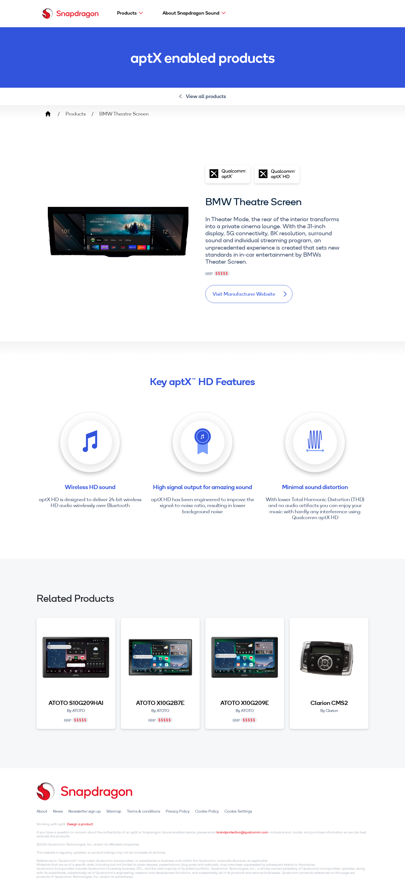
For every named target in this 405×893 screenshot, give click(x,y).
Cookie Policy (207, 811)
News (58, 811)
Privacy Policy (178, 811)
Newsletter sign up (84, 811)
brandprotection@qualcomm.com (242, 832)
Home (48, 114)
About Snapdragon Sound (191, 13)
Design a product (80, 824)
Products (127, 13)
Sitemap (113, 811)
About (42, 811)
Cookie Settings (238, 811)
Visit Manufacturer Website (250, 294)
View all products (202, 96)
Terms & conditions (143, 811)
